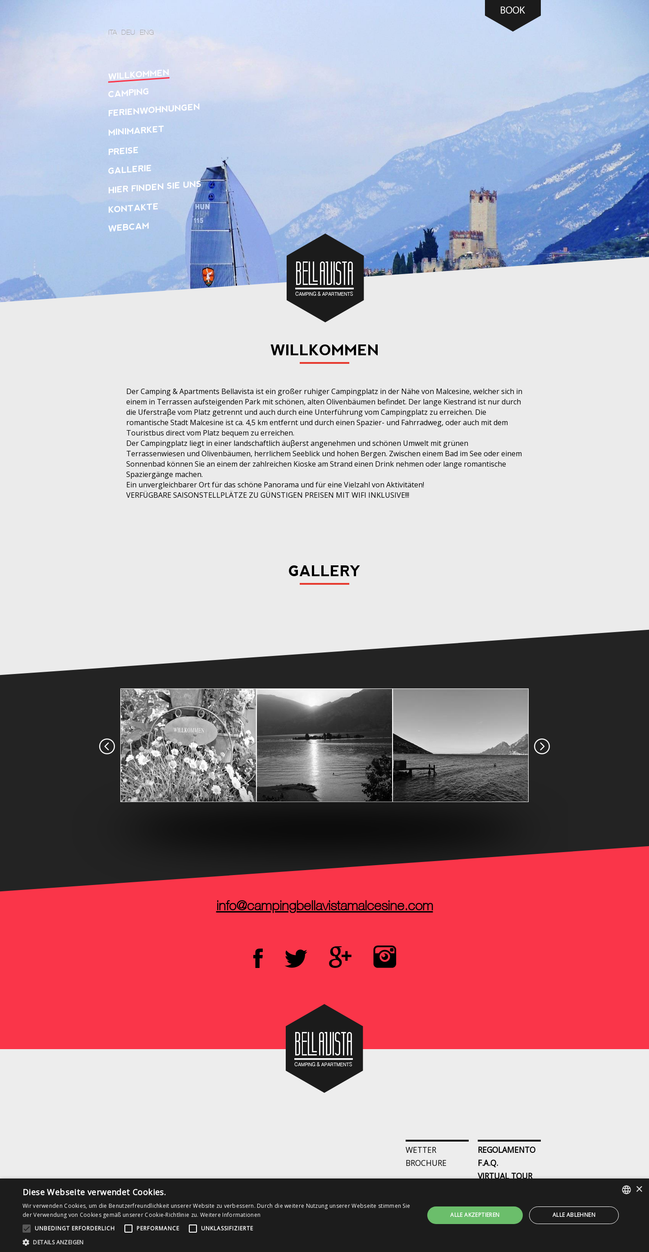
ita (112, 33)
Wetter (421, 1149)
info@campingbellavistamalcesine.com (324, 907)
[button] (217, 1241)
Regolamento (506, 1149)
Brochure (426, 1162)
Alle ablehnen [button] (574, 1215)
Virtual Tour (505, 1175)
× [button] (638, 1189)
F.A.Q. (488, 1162)
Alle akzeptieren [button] (474, 1215)
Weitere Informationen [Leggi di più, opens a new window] (230, 1215)
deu (128, 33)
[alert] (324, 1215)
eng (147, 33)
